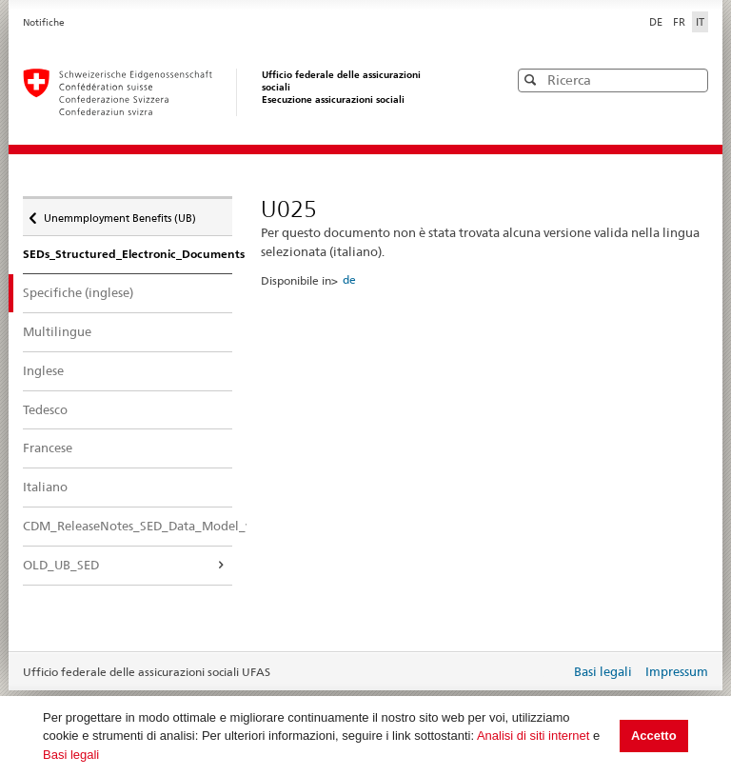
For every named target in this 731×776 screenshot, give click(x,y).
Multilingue (57, 331)
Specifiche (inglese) (95, 292)
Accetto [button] (654, 735)
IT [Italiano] (700, 22)
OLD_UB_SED (61, 564)
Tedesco (45, 409)
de (349, 279)
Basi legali (71, 754)
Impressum (676, 671)
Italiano (45, 486)
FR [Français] (680, 22)
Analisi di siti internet (533, 735)
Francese (47, 447)
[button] (692, 80)
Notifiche (44, 22)
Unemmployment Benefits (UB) (119, 213)
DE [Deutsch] (657, 22)
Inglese (43, 370)
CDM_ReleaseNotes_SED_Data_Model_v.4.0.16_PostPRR (127, 525)
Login (552, 673)
